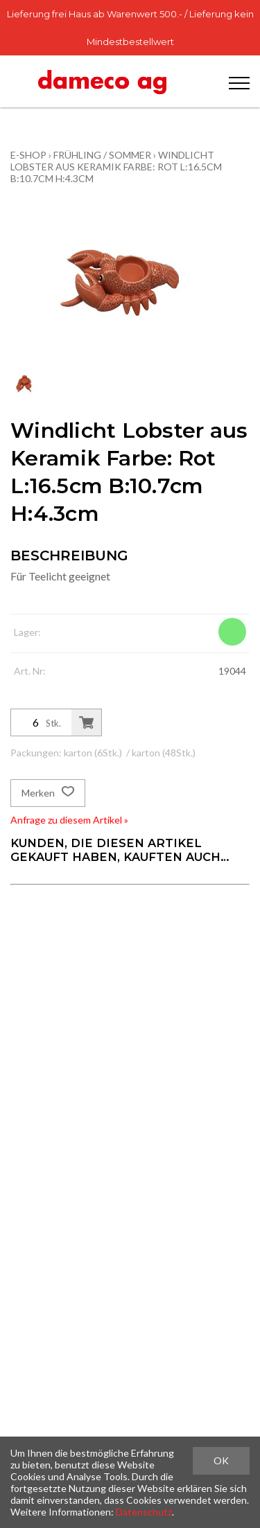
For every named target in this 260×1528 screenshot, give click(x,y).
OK (221, 1460)
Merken (47, 793)
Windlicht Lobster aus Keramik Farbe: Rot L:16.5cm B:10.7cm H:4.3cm (116, 166)
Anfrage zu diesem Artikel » (69, 820)
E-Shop (28, 155)
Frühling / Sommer (102, 155)
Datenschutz (144, 1512)
